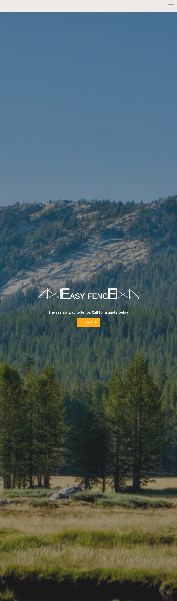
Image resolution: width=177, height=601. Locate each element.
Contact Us (88, 322)
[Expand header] (171, 6)
